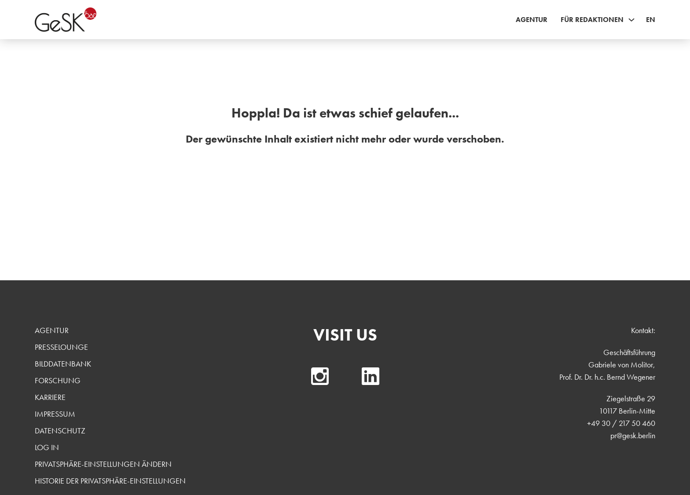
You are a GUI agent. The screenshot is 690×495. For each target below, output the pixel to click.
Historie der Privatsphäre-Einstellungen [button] (110, 481)
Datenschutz (60, 430)
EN (650, 19)
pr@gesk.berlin (632, 435)
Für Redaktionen (592, 19)
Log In (47, 447)
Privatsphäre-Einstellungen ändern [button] (103, 464)
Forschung (58, 380)
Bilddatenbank (63, 364)
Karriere (50, 397)
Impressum (55, 414)
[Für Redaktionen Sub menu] (631, 20)
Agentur (531, 19)
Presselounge (61, 347)
